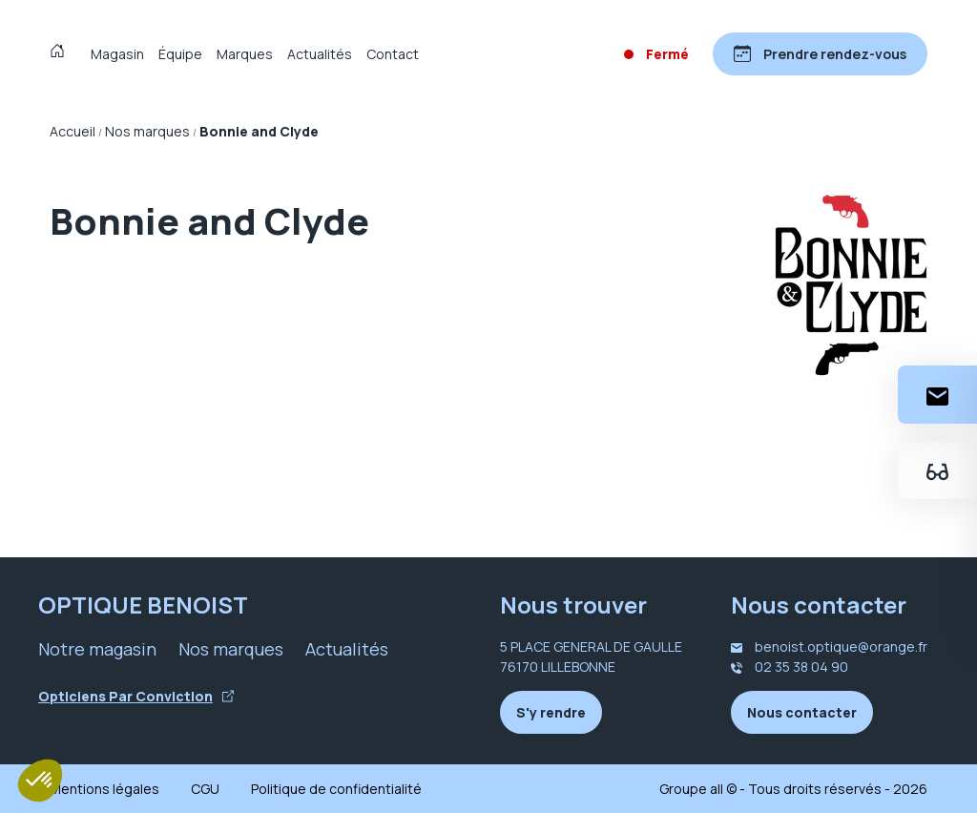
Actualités (319, 54)
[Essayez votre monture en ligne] (937, 470)
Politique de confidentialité (336, 789)
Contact (392, 54)
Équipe (180, 54)
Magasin (117, 54)
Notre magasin (97, 648)
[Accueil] (61, 53)
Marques (245, 54)
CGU (205, 789)
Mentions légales (104, 789)
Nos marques (230, 648)
